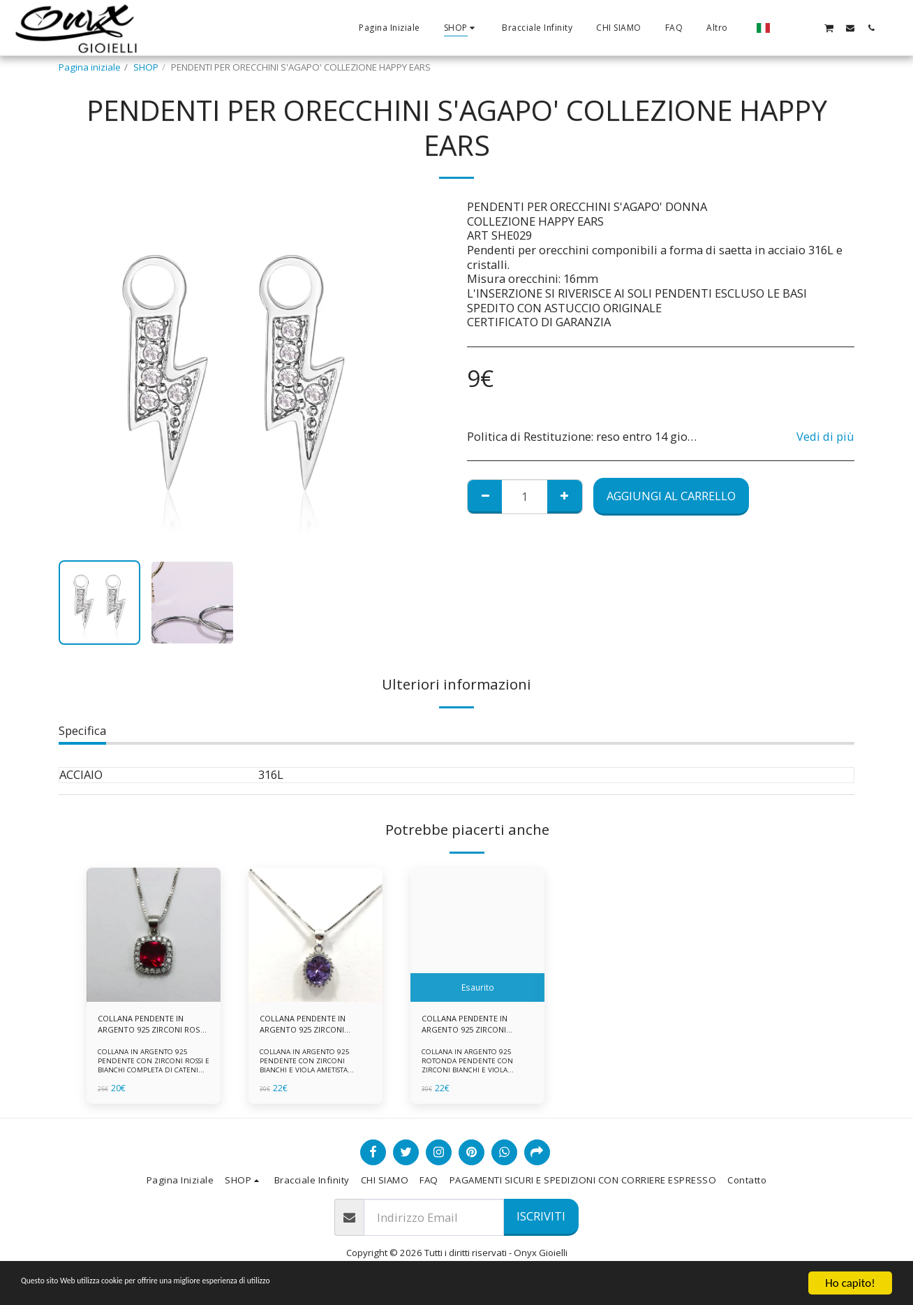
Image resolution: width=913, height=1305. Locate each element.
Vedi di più (825, 437)
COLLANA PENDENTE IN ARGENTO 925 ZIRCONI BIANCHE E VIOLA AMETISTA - (470, 1027)
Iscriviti (541, 1221)
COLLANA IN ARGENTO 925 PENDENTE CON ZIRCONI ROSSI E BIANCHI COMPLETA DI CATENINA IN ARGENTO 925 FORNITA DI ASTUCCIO (153, 1074)
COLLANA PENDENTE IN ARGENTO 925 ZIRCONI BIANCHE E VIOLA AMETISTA (308, 1027)
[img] (154, 935)
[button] (786, 27)
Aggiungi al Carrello (671, 496)
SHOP (145, 67)
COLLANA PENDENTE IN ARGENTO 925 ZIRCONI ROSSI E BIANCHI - (146, 1027)
